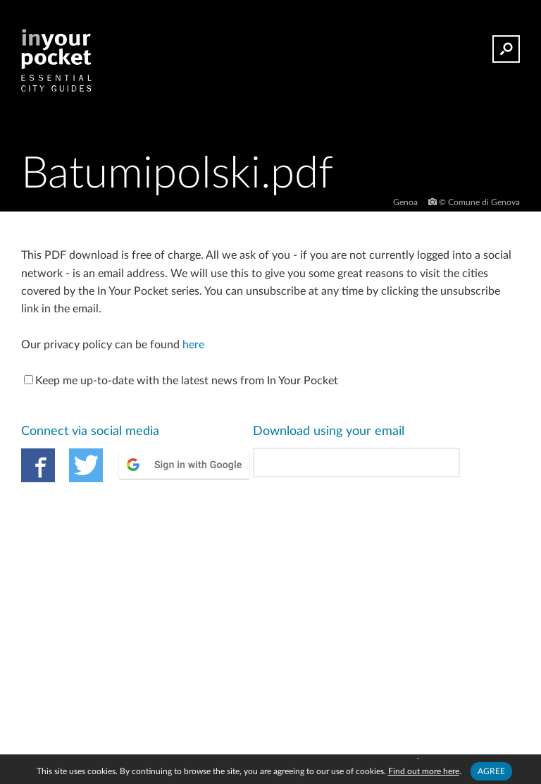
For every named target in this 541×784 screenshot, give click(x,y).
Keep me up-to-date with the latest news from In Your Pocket (181, 380)
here (193, 344)
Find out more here (423, 771)
